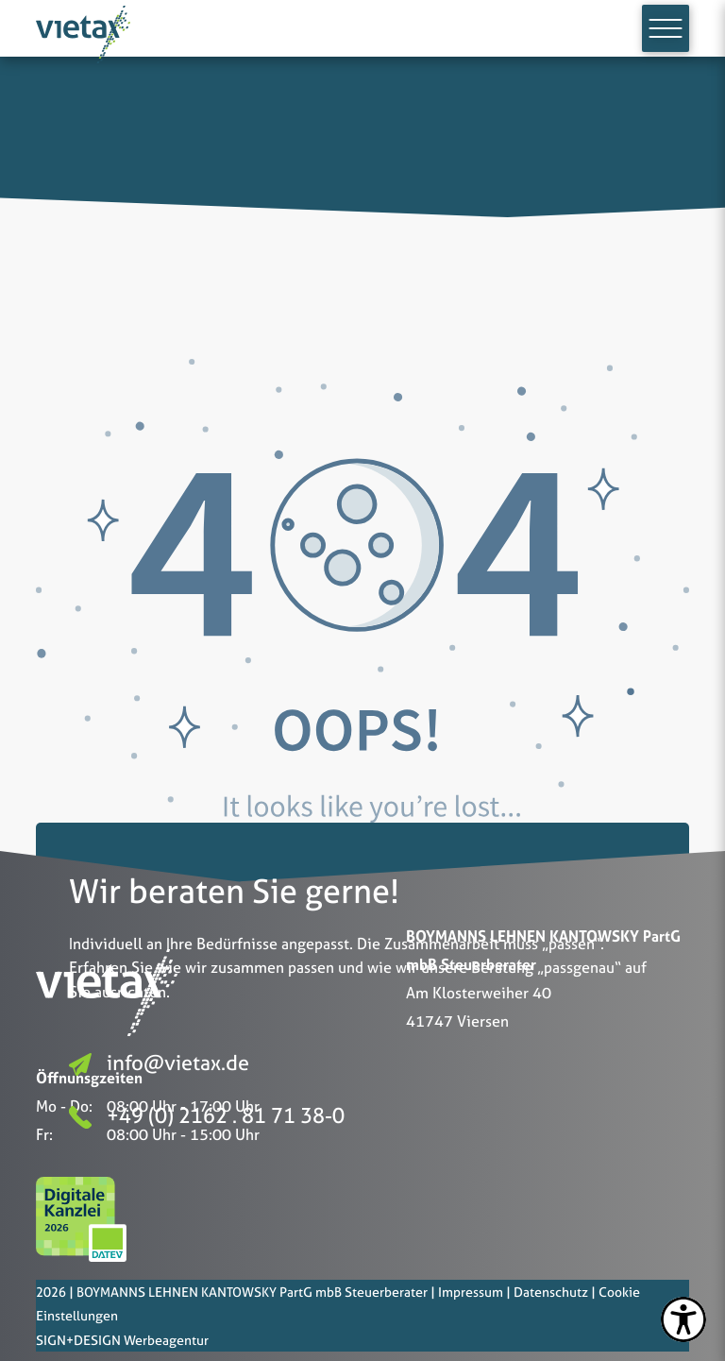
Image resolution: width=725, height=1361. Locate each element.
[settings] (683, 1319)
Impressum (470, 1292)
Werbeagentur (166, 1340)
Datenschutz (551, 1292)
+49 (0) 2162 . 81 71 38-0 (207, 1116)
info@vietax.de (159, 1063)
